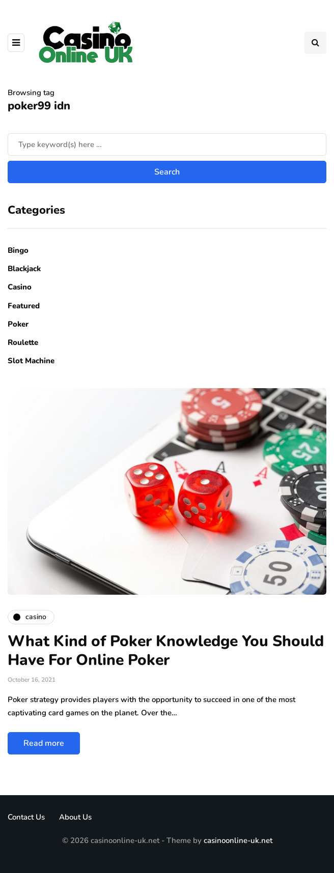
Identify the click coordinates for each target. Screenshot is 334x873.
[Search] (167, 144)
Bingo (18, 250)
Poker (18, 324)
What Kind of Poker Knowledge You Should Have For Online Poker (166, 651)
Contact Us (26, 817)
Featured (24, 306)
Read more (43, 743)
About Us (75, 817)
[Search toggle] (315, 43)
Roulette (23, 342)
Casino (20, 287)
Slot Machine (31, 361)
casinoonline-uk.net (238, 840)
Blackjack (24, 269)
